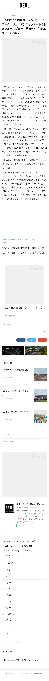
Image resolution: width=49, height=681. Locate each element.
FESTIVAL (10, 549)
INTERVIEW (11, 554)
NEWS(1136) (6, 327)
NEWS (29, 544)
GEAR (27, 554)
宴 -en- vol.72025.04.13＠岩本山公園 (15, 398)
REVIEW (26, 549)
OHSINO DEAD (11, 544)
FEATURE (10, 559)
